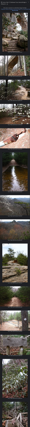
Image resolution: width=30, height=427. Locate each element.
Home (4, 2)
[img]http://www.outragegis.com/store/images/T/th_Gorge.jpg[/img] (15, 9)
